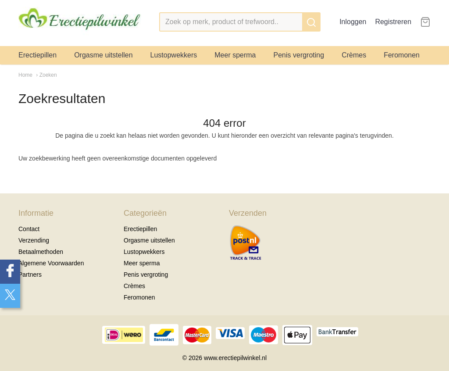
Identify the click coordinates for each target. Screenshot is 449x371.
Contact (28, 228)
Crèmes (354, 55)
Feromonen (402, 55)
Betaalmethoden (40, 251)
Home (25, 75)
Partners (30, 274)
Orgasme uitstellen (103, 55)
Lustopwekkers (173, 55)
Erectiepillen (37, 55)
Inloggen (352, 21)
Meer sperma (235, 55)
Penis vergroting (299, 55)
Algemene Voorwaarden (51, 263)
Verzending (33, 240)
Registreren (393, 21)
